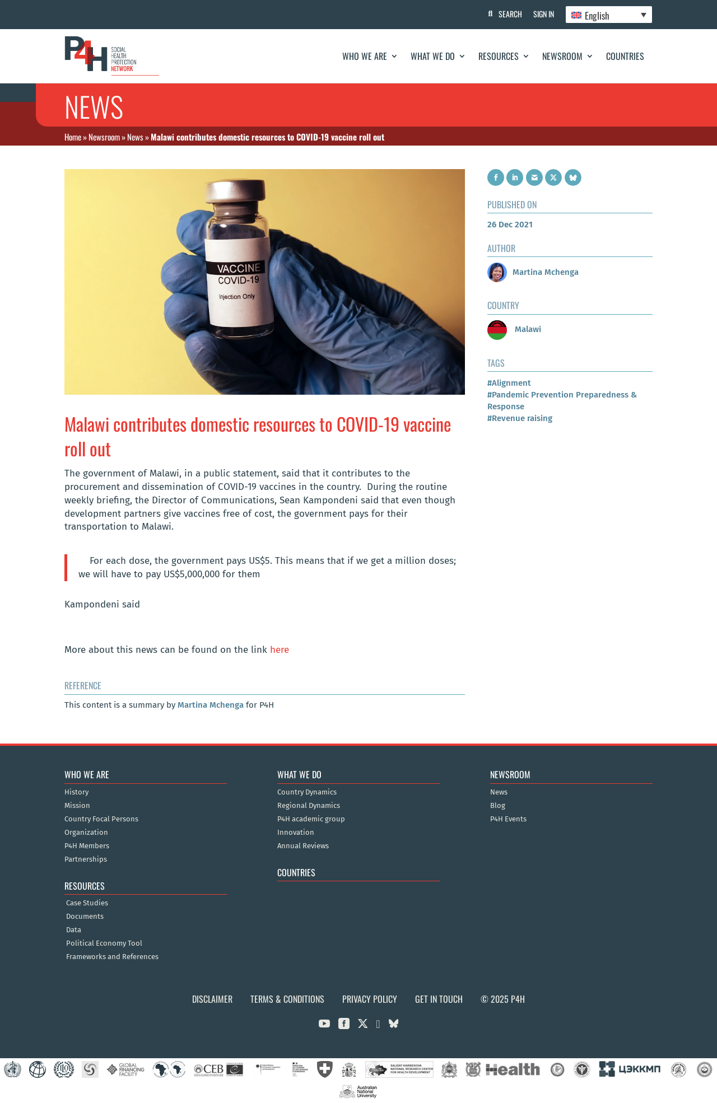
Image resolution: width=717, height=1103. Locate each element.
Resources (498, 56)
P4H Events (508, 819)
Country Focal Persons (101, 819)
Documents (85, 916)
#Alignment (509, 383)
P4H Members (86, 846)
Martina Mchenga (211, 705)
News (135, 136)
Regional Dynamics (308, 806)
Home (72, 136)
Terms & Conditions (287, 999)
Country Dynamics (307, 792)
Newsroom (562, 56)
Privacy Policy (369, 999)
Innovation (295, 832)
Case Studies (87, 903)
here (279, 650)
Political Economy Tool (104, 943)
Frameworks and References (112, 957)
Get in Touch (439, 999)
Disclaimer (212, 999)
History (76, 792)
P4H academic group (311, 819)
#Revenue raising (519, 418)
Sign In (543, 14)
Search (510, 14)
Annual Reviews (303, 846)
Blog (497, 806)
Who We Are (364, 56)
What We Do (433, 56)
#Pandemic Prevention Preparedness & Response (562, 401)
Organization (86, 832)
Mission (77, 806)
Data (73, 930)
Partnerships (85, 859)
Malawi (514, 329)
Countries (625, 56)
